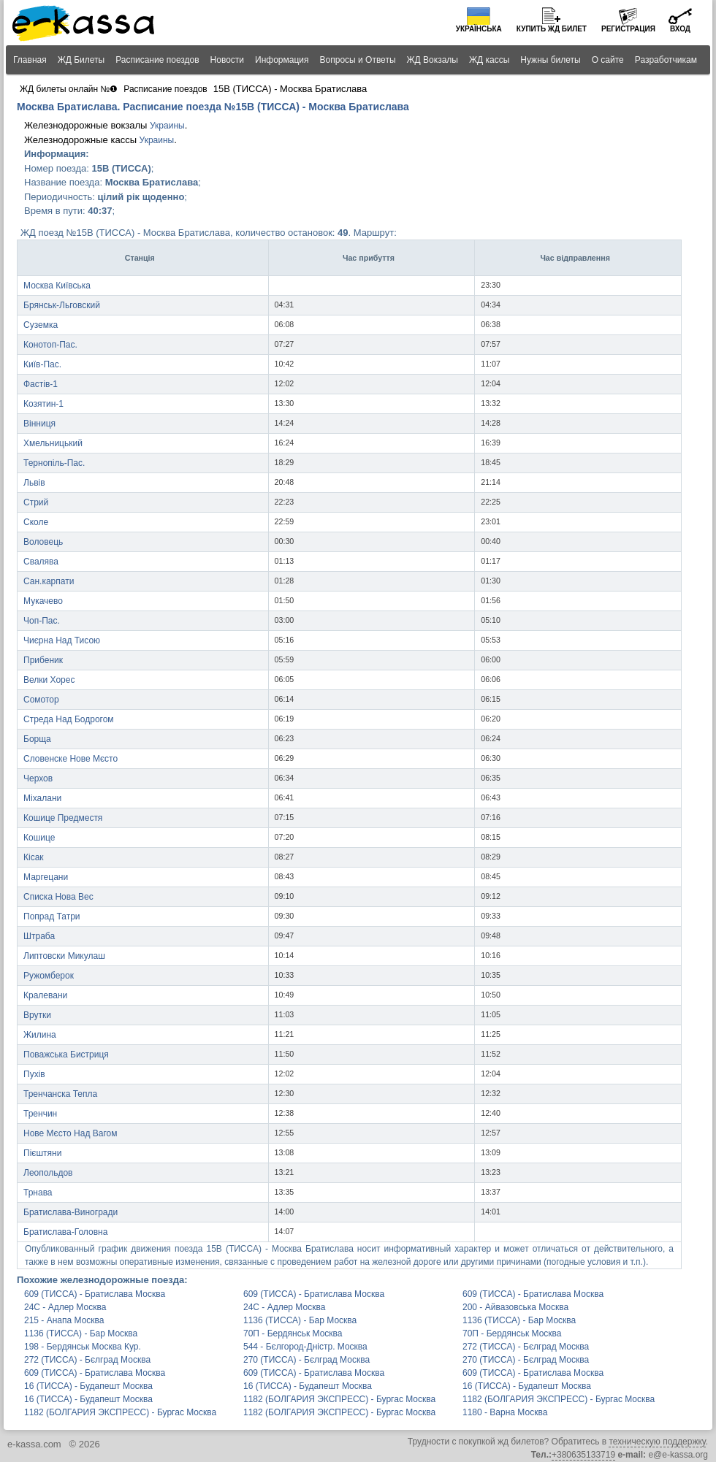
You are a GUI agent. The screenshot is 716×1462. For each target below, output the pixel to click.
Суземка (40, 325)
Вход (680, 29)
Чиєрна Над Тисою (61, 640)
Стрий (35, 502)
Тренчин (40, 1114)
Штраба (39, 936)
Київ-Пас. (42, 364)
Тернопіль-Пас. (54, 463)
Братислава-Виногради (70, 1212)
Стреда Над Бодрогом (68, 719)
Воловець (43, 542)
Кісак (33, 857)
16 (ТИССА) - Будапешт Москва (88, 1386)
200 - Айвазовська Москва (515, 1307)
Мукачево (43, 601)
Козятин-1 (43, 404)
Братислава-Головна (65, 1232)
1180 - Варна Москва (504, 1412)
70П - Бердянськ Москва (293, 1333)
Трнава (38, 1192)
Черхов (38, 778)
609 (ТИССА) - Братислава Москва (94, 1294)
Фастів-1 (40, 384)
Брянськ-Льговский (61, 305)
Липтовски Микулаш (64, 956)
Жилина (39, 1035)
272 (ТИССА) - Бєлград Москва (525, 1347)
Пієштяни (42, 1153)
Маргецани (45, 877)
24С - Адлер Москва (65, 1307)
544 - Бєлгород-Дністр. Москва (305, 1347)
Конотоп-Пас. (50, 345)
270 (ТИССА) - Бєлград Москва (306, 1360)
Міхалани (42, 798)
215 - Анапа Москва (64, 1320)
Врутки (37, 1015)
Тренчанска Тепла (60, 1094)
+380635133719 (583, 1455)
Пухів (34, 1074)
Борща (37, 739)
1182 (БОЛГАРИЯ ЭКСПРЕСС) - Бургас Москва (339, 1399)
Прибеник (43, 660)
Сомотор (41, 699)
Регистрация (628, 29)
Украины (167, 125)
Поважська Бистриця (66, 1054)
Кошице (39, 838)
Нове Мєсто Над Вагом (70, 1133)
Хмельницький (53, 443)
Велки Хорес (49, 680)
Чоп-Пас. (41, 621)
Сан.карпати (48, 581)
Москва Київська (57, 285)
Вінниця (39, 423)
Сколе (35, 522)
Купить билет (552, 29)
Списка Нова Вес (58, 897)
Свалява (40, 561)
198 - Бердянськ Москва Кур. (82, 1347)
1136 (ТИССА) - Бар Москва (300, 1320)
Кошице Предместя (62, 818)
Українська (479, 29)
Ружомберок (48, 976)
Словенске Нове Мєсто (70, 759)
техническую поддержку (657, 1441)
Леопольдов (47, 1173)
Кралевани (45, 995)
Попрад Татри (51, 916)
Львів (34, 483)
